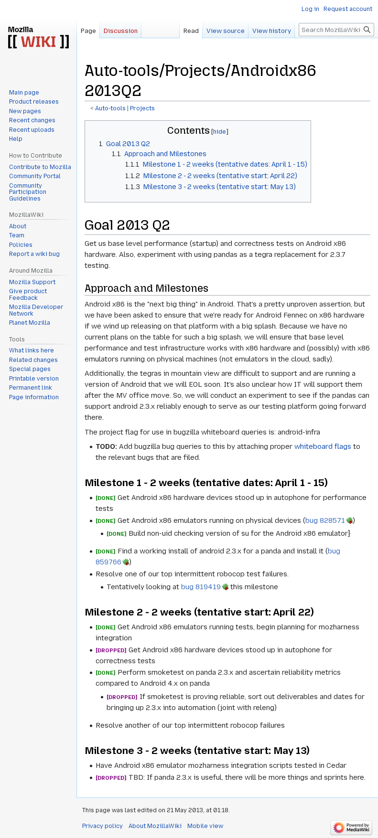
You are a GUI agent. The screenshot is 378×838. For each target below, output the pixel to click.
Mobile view (205, 826)
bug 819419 (201, 587)
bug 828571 (325, 520)
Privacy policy (102, 826)
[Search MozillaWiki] (336, 29)
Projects (142, 108)
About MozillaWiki (155, 826)
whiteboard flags (322, 446)
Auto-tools (110, 108)
